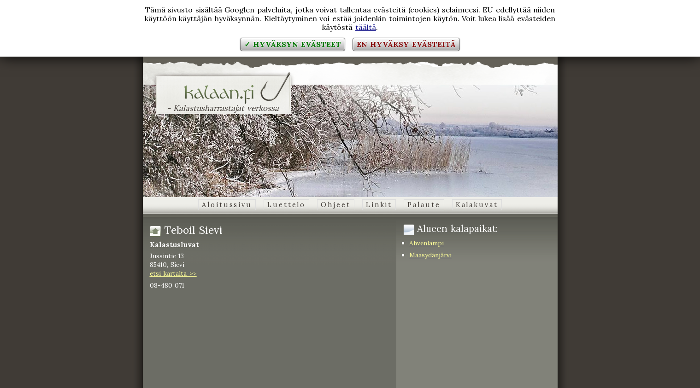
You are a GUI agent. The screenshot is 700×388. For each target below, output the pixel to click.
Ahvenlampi (426, 243)
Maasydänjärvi (430, 255)
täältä (365, 27)
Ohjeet (335, 205)
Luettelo (286, 205)
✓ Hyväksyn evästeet (292, 44)
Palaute (423, 205)
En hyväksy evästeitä (406, 44)
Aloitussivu (227, 205)
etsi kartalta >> (173, 273)
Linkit (379, 205)
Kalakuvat (477, 205)
